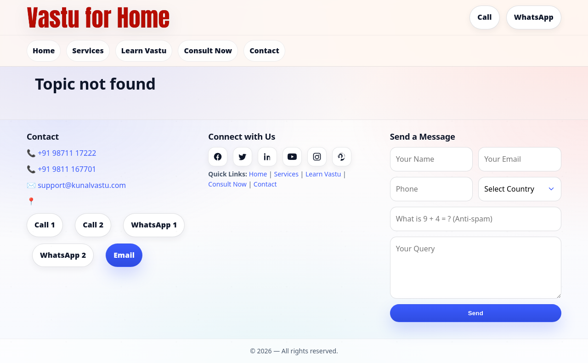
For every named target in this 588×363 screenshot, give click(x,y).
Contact (264, 50)
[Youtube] (292, 156)
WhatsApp (534, 17)
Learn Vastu (144, 50)
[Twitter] (242, 156)
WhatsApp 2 (63, 255)
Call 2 (93, 225)
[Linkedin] (267, 156)
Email (124, 255)
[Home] (98, 17)
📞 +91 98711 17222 (61, 153)
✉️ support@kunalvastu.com (76, 185)
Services (87, 50)
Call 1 (44, 225)
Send (475, 313)
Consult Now (208, 50)
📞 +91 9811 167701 (61, 169)
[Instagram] (317, 156)
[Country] (519, 189)
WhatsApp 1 (154, 225)
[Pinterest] (341, 156)
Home (44, 50)
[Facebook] (217, 156)
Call (484, 17)
